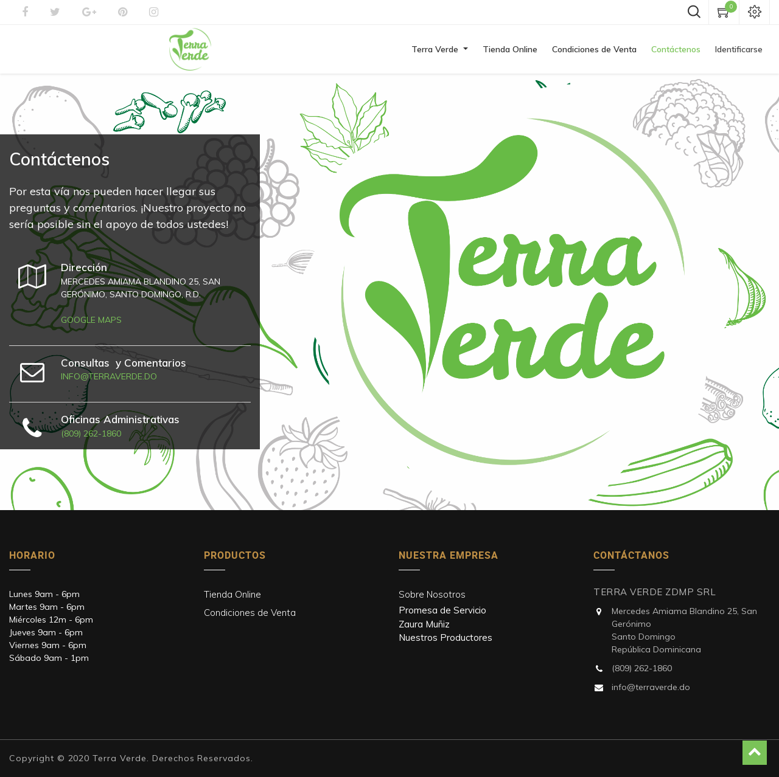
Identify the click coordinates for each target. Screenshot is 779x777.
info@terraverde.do (109, 376)
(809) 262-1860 (91, 433)
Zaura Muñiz (424, 624)
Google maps (91, 319)
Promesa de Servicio (442, 610)
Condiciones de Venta (250, 612)
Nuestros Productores (445, 637)
